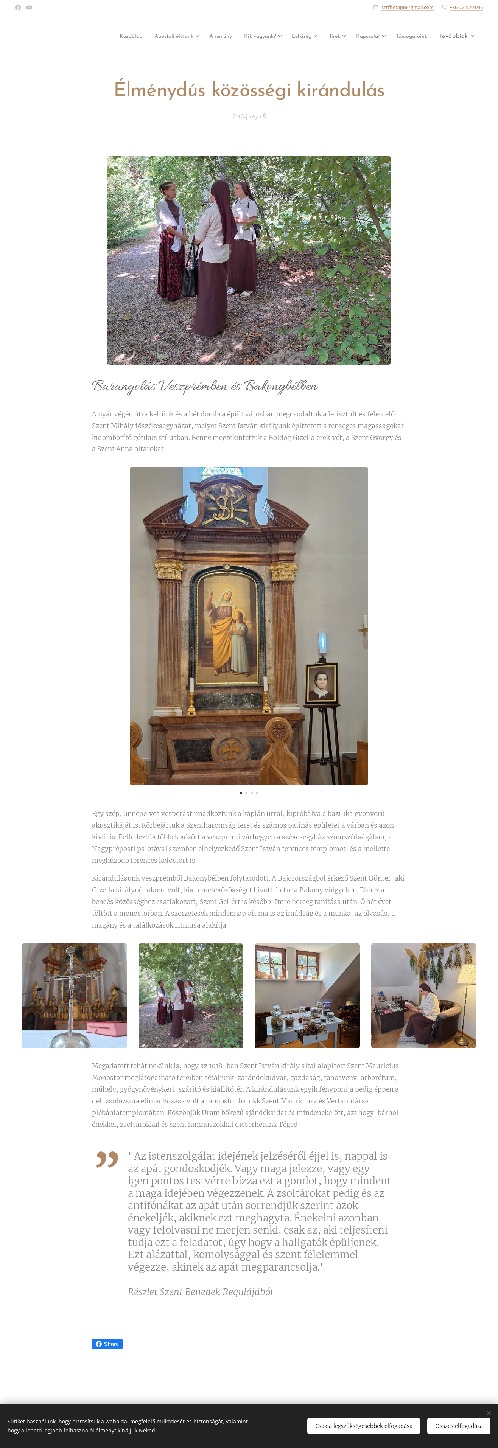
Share (107, 1344)
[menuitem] (98, 36)
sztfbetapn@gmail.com (407, 7)
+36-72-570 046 (466, 7)
